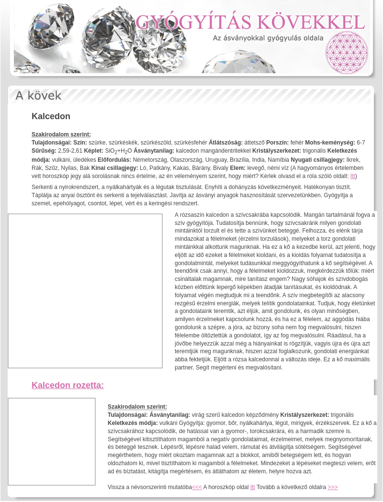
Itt (352, 176)
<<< (197, 487)
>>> (333, 487)
